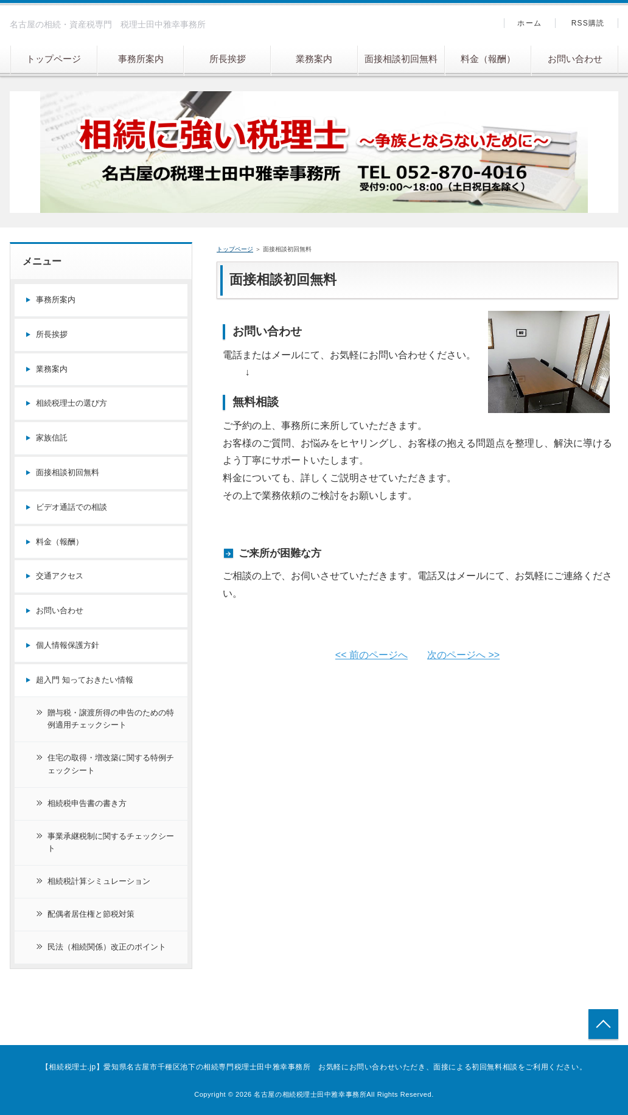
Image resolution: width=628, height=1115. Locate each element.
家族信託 (52, 437)
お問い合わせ (575, 59)
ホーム (529, 23)
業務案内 (314, 59)
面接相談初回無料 (401, 59)
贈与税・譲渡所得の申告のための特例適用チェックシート (110, 719)
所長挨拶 (227, 59)
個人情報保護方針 (67, 645)
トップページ (53, 59)
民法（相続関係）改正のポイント (106, 946)
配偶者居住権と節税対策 (90, 914)
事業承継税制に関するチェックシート (110, 842)
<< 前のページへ (371, 655)
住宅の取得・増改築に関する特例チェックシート (110, 764)
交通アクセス (59, 575)
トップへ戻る (603, 1024)
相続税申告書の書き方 (87, 803)
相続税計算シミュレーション (98, 881)
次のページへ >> (463, 655)
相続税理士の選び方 (71, 403)
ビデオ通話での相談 (71, 507)
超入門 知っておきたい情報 (84, 679)
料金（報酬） (488, 59)
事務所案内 (141, 59)
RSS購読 (588, 23)
